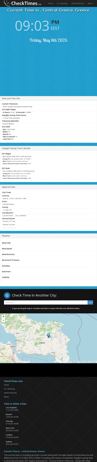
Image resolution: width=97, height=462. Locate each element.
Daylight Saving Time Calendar (16, 148)
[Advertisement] (51, 72)
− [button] (3, 320)
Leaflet (69, 362)
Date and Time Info (11, 98)
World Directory (77, 3)
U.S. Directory (62, 3)
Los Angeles (11, 407)
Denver (9, 414)
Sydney (9, 441)
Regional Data (8, 187)
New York (10, 428)
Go (90, 302)
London (9, 435)
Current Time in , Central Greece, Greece (24, 451)
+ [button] (3, 317)
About (90, 3)
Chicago (9, 421)
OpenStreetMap (84, 362)
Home (50, 3)
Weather (6, 235)
